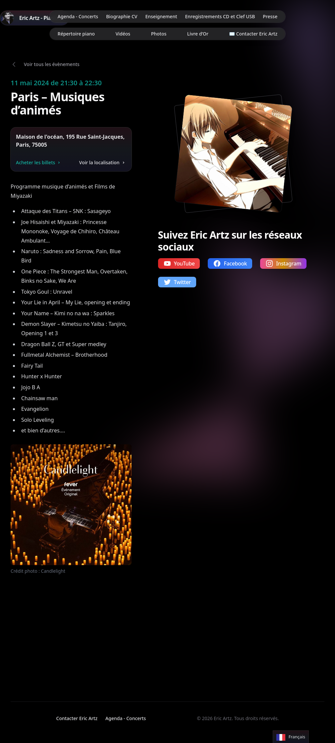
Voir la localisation (102, 162)
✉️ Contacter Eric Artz (253, 34)
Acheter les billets (39, 162)
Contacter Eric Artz (77, 718)
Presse (270, 16)
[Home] (34, 18)
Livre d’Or (197, 34)
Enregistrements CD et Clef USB (220, 16)
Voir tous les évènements (52, 64)
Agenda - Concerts (78, 16)
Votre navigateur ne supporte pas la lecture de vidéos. (59, 631)
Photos (159, 34)
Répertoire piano (76, 34)
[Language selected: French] (290, 737)
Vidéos (123, 34)
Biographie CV (121, 16)
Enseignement (161, 16)
